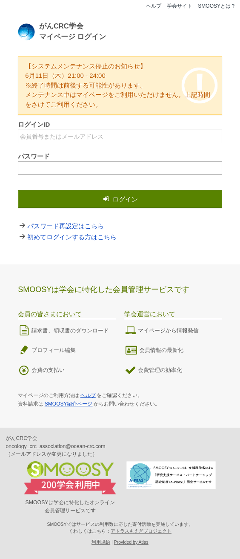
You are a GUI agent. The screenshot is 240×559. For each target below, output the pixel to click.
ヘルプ (153, 6)
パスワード (34, 156)
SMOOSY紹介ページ (69, 404)
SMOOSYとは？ (217, 6)
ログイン (120, 199)
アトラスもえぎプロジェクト (141, 530)
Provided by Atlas (131, 542)
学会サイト (179, 6)
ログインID (34, 124)
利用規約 (100, 542)
